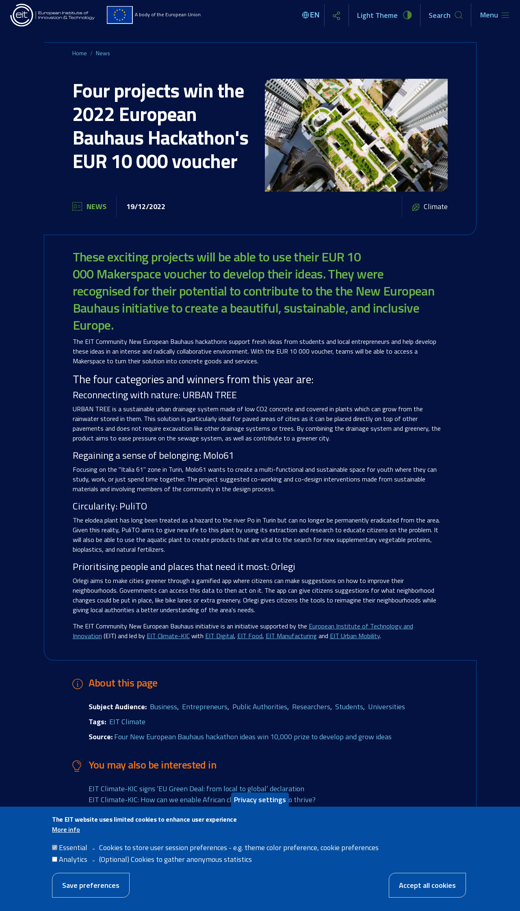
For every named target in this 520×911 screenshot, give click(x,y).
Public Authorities (259, 706)
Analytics (73, 862)
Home (79, 53)
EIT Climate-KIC (168, 636)
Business (163, 706)
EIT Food (249, 636)
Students (349, 706)
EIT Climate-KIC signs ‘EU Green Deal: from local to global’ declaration (196, 788)
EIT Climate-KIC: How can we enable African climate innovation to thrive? (202, 799)
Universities (386, 706)
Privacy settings (260, 802)
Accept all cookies (427, 888)
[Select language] (312, 15)
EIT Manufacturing (291, 636)
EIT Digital (219, 636)
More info (66, 833)
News (103, 53)
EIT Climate (127, 721)
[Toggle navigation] (494, 15)
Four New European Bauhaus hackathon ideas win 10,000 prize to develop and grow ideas (253, 736)
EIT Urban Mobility (355, 636)
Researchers (311, 706)
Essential (73, 850)
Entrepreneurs (205, 706)
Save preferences (90, 888)
